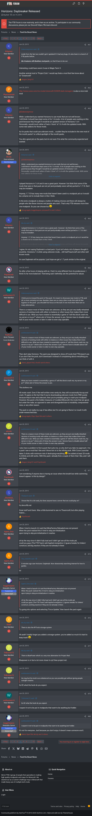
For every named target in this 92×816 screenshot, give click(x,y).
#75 (89, 579)
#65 (89, 219)
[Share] (85, 44)
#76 (89, 618)
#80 (89, 716)
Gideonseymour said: (29, 49)
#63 (89, 108)
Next (39, 38)
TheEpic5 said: (26, 496)
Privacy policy (69, 806)
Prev (6, 38)
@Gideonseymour (26, 112)
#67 (89, 288)
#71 (89, 470)
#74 (89, 554)
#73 (89, 525)
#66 (89, 268)
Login (3, 795)
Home (50, 774)
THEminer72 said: (27, 698)
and (34, 462)
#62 (89, 88)
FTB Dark (5, 806)
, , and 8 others (36, 363)
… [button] (29, 38)
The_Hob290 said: (28, 559)
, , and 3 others (37, 416)
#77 (89, 646)
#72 (89, 491)
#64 (89, 150)
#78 (89, 669)
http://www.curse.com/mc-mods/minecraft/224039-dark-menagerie (46, 91)
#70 (89, 425)
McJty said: (25, 223)
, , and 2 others (41, 210)
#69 (89, 371)
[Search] (88, 3)
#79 (89, 694)
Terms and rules (56, 806)
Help (77, 806)
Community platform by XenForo (23, 813)
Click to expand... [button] (55, 176)
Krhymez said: (26, 155)
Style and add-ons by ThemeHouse (60, 813)
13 (33, 38)
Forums (51, 778)
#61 (89, 45)
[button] (3, 3)
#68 (89, 328)
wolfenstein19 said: (28, 333)
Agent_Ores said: (27, 584)
